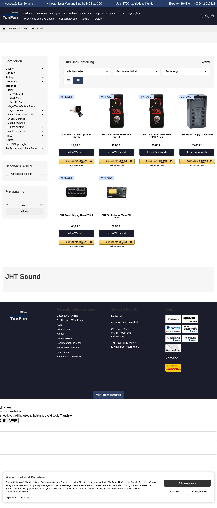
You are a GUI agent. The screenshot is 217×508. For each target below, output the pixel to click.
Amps (98, 13)
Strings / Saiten (26, 127)
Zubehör (85, 13)
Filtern (25, 211)
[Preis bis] (35, 204)
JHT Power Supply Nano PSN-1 (76, 215)
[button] (136, 75)
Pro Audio (70, 13)
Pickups (55, 13)
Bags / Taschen (26, 110)
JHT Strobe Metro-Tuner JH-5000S (116, 216)
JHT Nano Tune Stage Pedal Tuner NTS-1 (157, 135)
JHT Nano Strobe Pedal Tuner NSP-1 (116, 135)
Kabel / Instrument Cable (26, 114)
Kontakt (85, 18)
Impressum (11, 497)
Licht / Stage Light (129, 13)
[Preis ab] (14, 204)
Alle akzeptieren (187, 483)
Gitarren (41, 13)
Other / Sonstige (16, 118)
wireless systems (26, 131)
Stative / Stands (16, 123)
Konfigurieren (199, 491)
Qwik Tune (16, 98)
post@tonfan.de (129, 346)
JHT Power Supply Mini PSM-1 (197, 134)
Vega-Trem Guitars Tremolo (22, 106)
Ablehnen (175, 491)
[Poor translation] (13, 420)
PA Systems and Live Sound (39, 18)
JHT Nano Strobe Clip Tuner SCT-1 (76, 135)
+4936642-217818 (203, 3)
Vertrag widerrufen (108, 394)
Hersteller (99, 18)
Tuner (26, 90)
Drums (110, 13)
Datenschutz (25, 497)
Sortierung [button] (186, 71)
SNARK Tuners (18, 102)
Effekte (27, 13)
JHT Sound (16, 94)
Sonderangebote (68, 18)
